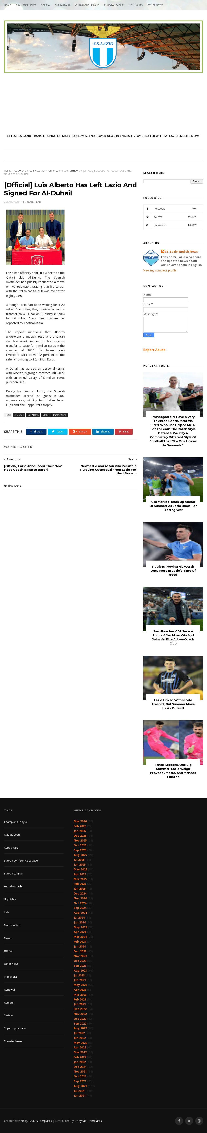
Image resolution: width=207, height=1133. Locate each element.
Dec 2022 (80, 1009)
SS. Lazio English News (181, 251)
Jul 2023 (79, 975)
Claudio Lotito (12, 834)
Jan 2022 (80, 1062)
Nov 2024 (80, 898)
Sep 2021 (80, 1081)
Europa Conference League (21, 860)
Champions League (87, 5)
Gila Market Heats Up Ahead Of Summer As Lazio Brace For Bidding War (173, 506)
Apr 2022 (80, 1047)
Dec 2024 (80, 893)
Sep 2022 (80, 1023)
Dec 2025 (80, 835)
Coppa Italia (62, 5)
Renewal (9, 989)
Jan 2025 (80, 888)
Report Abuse (154, 350)
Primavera (10, 976)
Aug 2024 (80, 913)
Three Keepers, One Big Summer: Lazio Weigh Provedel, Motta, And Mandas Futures (173, 771)
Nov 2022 (80, 1014)
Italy (6, 912)
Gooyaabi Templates (88, 1121)
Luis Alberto (37, 171)
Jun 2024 (80, 922)
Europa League (114, 5)
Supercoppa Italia (15, 1028)
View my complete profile (159, 270)
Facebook (170, 209)
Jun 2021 (80, 1095)
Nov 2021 (80, 1071)
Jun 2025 (80, 864)
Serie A (45, 5)
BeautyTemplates (40, 1121)
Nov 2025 (80, 840)
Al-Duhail (20, 171)
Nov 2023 (80, 956)
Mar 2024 (80, 937)
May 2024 (80, 927)
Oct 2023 (80, 961)
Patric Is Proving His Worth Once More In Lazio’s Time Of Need (173, 571)
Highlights (136, 5)
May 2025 (80, 869)
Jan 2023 (80, 1004)
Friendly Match (13, 886)
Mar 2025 (80, 879)
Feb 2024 (80, 941)
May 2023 (80, 985)
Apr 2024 (80, 932)
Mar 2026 (80, 821)
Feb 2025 (80, 884)
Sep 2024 (80, 908)
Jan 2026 (80, 831)
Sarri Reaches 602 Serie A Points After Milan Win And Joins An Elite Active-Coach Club (173, 637)
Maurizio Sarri (12, 925)
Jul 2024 (79, 917)
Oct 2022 (80, 1019)
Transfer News (26, 5)
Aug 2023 (80, 970)
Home (7, 5)
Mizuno (8, 938)
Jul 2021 (79, 1091)
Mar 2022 (80, 1052)
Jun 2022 (80, 1038)
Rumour (9, 1002)
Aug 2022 (80, 1028)
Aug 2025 (80, 855)
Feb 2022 (80, 1057)
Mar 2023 (80, 994)
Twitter (170, 217)
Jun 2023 (80, 980)
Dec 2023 (80, 951)
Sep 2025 (80, 850)
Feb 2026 (80, 826)
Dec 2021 (80, 1067)
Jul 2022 (79, 1033)
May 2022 (80, 1043)
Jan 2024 (80, 946)
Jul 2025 (79, 860)
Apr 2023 (80, 990)
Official (53, 171)
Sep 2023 (80, 966)
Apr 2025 (80, 874)
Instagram (170, 225)
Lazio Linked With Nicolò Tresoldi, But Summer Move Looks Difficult (173, 704)
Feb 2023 (80, 999)
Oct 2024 (80, 903)
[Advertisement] (103, 103)
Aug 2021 (80, 1086)
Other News (155, 5)
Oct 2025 (80, 845)
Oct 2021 (80, 1076)
